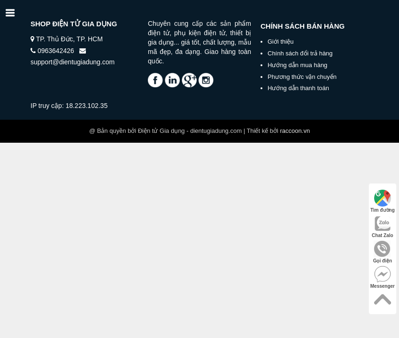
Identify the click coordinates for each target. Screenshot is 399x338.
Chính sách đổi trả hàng (300, 53)
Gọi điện (382, 251)
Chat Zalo (382, 226)
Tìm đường (382, 201)
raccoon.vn (295, 130)
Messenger (382, 277)
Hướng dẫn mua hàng (297, 65)
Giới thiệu (280, 41)
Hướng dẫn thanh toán (298, 88)
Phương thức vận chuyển (302, 76)
